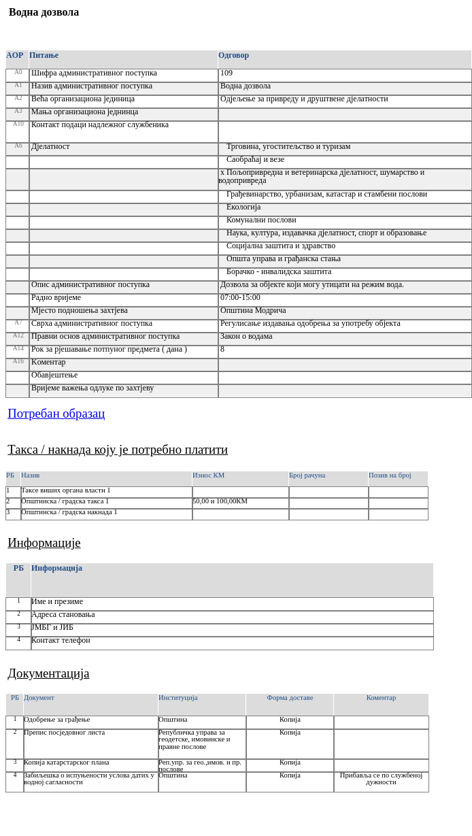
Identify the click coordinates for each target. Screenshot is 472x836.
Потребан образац (56, 413)
